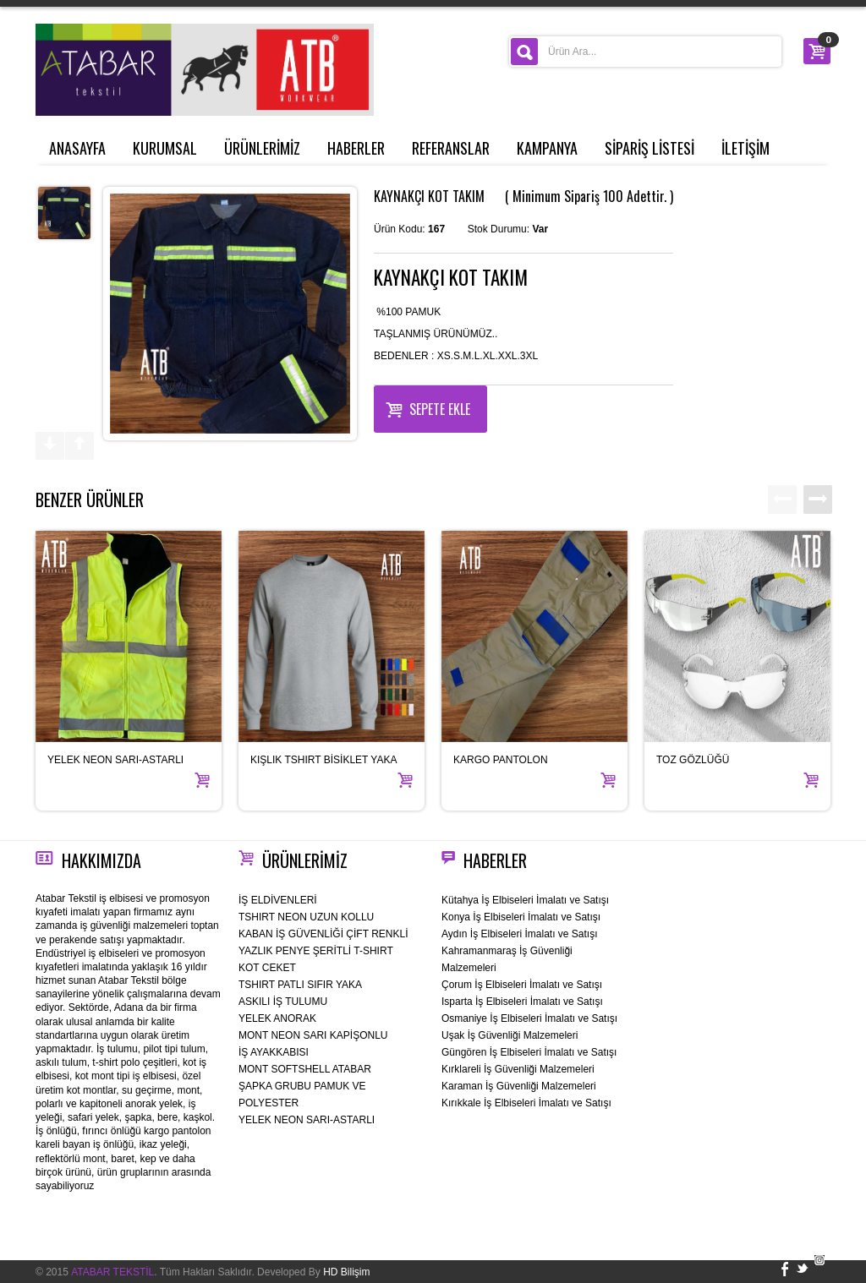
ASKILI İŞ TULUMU (282, 1001)
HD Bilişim (346, 1272)
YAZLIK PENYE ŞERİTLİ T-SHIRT (315, 951)
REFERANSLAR (451, 148)
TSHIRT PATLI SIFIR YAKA (300, 985)
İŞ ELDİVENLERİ (277, 900)
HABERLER (356, 148)
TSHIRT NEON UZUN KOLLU (306, 917)
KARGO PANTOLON (500, 760)
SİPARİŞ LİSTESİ (649, 148)
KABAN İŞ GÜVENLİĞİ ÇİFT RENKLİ (323, 934)
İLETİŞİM (745, 148)
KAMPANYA (547, 148)
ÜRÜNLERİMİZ (262, 148)
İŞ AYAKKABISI (273, 1052)
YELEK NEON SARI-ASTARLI (115, 760)
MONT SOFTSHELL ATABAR (304, 1069)
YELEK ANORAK (277, 1018)
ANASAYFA (77, 148)
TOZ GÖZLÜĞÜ (692, 760)
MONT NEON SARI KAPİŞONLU (312, 1035)
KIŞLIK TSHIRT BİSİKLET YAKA (323, 760)
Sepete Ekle (428, 407)
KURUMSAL (165, 148)
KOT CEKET (267, 968)
